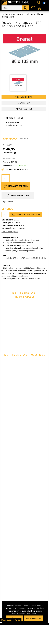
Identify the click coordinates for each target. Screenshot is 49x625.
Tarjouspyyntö (7, 201)
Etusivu (5, 14)
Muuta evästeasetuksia (10, 620)
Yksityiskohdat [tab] (23, 97)
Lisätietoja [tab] (24, 103)
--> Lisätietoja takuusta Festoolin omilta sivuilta (21, 279)
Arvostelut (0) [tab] (24, 109)
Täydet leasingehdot (10, 231)
